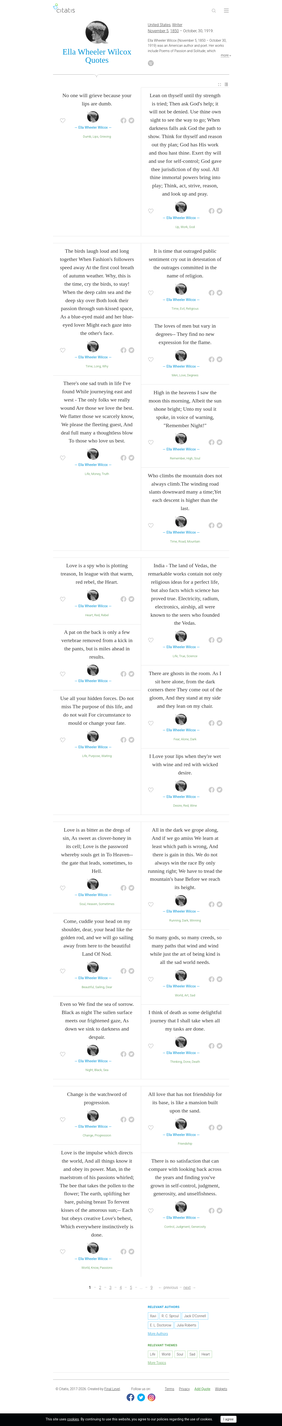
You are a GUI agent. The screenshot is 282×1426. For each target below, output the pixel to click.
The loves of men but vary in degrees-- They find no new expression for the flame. (185, 334)
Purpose (94, 756)
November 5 (158, 31)
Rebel (105, 615)
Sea (105, 1070)
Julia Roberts (186, 1326)
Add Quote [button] (202, 1389)
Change (88, 1136)
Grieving (105, 137)
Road (182, 542)
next (187, 1288)
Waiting (106, 756)
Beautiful (88, 987)
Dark (193, 739)
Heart (89, 615)
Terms (169, 1389)
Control (169, 1227)
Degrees (192, 376)
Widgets (221, 1389)
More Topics (157, 1363)
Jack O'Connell (195, 1317)
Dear (109, 987)
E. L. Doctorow (160, 1326)
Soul (197, 459)
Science (192, 656)
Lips (96, 137)
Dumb (87, 137)
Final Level (112, 1389)
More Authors (158, 1334)
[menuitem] (219, 85)
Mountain (193, 542)
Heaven (92, 904)
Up (177, 227)
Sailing (99, 987)
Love (182, 376)
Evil (182, 309)
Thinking (176, 1062)
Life (87, 474)
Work (184, 227)
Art (186, 996)
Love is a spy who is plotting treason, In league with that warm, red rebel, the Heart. (97, 574)
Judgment (183, 1227)
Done (187, 1062)
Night (89, 1070)
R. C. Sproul (170, 1317)
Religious (192, 309)
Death (196, 1062)
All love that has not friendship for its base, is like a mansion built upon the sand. (185, 1103)
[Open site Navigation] (226, 11)
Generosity (198, 1227)
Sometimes (106, 904)
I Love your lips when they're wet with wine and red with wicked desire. (185, 765)
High (189, 459)
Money (95, 474)
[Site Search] (214, 11)
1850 (174, 31)
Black (98, 1070)
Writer (177, 25)
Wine (193, 806)
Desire (177, 806)
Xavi (153, 1317)
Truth (105, 474)
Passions (106, 1268)
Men (175, 376)
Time (89, 367)
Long (97, 367)
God (192, 227)
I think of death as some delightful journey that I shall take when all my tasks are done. (185, 1021)
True (182, 656)
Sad (192, 996)
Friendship (185, 1144)
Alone (185, 739)
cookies (73, 1419)
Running (175, 921)
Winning (195, 921)
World (179, 996)
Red (96, 615)
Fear (176, 739)
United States (159, 25)
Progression (103, 1136)
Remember (177, 459)
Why (105, 367)
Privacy (184, 1389)
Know (95, 1268)
